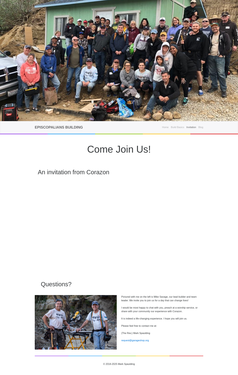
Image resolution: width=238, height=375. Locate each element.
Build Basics (177, 127)
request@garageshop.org (135, 340)
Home (165, 127)
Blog (200, 127)
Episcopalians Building (59, 127)
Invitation (191, 127)
